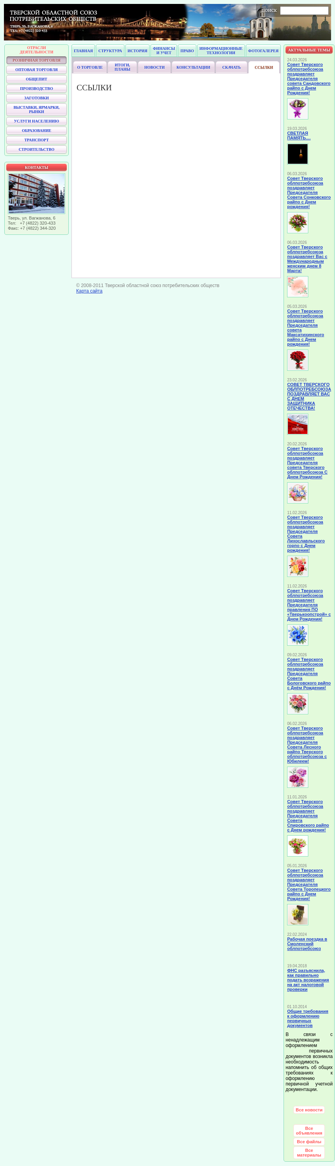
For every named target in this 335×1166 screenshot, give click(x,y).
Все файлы (309, 1141)
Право (187, 51)
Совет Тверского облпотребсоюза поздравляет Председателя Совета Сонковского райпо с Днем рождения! (309, 192)
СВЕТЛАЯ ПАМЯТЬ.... (299, 135)
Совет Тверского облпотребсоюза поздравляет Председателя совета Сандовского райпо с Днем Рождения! (308, 78)
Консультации (193, 67)
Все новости (309, 1109)
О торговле (90, 67)
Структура (110, 51)
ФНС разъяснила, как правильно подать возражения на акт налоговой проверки (308, 980)
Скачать (231, 67)
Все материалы (309, 1152)
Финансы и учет (164, 50)
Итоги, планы (122, 67)
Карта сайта (89, 291)
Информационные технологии (221, 50)
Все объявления (309, 1130)
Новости (155, 67)
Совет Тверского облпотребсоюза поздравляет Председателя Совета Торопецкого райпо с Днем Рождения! (309, 884)
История (137, 51)
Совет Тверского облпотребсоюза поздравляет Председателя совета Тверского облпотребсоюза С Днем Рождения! (307, 462)
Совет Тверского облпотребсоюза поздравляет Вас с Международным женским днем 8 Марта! (307, 259)
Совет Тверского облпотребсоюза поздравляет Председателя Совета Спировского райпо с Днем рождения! (308, 815)
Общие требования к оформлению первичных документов (307, 1018)
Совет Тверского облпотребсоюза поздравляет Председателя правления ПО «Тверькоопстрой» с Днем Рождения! (309, 604)
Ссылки (264, 67)
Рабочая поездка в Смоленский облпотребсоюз (307, 944)
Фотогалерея (263, 51)
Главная (83, 51)
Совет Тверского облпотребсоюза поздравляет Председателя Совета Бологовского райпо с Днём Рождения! (309, 673)
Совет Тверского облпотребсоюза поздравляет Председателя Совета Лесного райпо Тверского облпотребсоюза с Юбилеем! (307, 744)
